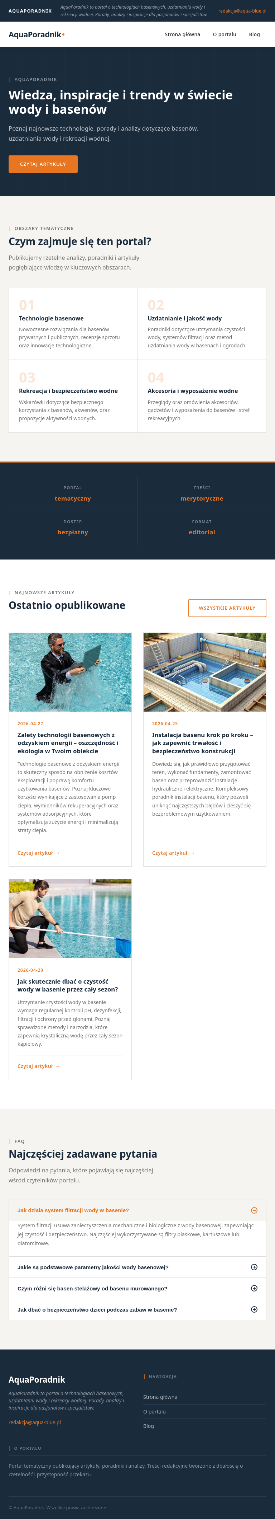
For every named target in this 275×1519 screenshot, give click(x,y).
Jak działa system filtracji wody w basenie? (137, 1210)
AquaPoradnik (30, 11)
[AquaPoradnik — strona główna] (36, 34)
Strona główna (183, 34)
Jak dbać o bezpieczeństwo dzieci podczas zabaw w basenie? (137, 1309)
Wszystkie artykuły (227, 608)
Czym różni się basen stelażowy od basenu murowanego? (137, 1288)
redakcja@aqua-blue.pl (242, 11)
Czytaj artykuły (43, 164)
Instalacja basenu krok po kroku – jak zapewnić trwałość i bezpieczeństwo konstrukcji (202, 743)
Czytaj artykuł (39, 853)
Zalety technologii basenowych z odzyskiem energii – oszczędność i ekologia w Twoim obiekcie (68, 743)
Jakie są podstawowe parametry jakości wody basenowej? (137, 1267)
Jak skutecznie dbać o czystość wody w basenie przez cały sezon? (68, 985)
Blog (254, 34)
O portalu (225, 34)
